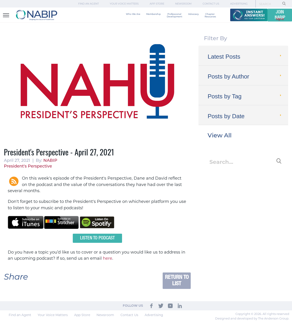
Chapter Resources (210, 15)
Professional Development (174, 15)
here (107, 258)
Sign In (280, 19)
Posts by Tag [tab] (245, 96)
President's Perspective (28, 166)
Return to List (177, 280)
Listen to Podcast (97, 238)
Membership (153, 14)
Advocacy (193, 14)
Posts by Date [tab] (245, 116)
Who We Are (133, 14)
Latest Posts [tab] (245, 56)
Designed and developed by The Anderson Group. (252, 318)
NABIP (50, 161)
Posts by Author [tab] (245, 76)
